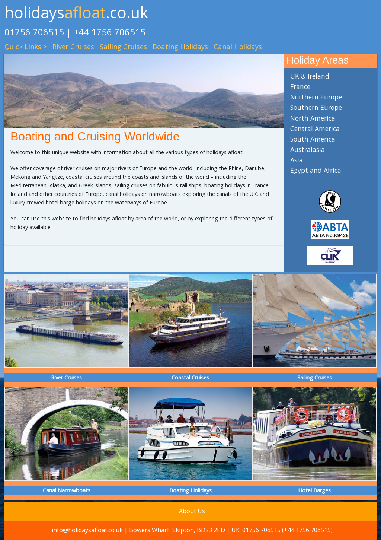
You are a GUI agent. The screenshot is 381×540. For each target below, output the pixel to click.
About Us (192, 511)
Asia (296, 159)
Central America (315, 128)
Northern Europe (316, 96)
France (300, 86)
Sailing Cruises (123, 46)
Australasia (307, 149)
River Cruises (73, 46)
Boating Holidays (180, 46)
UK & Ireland (309, 76)
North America (312, 118)
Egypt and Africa (315, 170)
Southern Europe (316, 107)
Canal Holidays (238, 46)
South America (312, 138)
